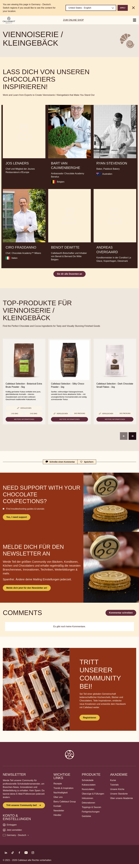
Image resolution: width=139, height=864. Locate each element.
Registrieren (89, 717)
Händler (57, 815)
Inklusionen (87, 798)
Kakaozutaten (89, 785)
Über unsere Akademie (121, 798)
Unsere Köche (117, 789)
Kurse (113, 780)
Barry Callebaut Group (65, 801)
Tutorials (114, 785)
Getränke (86, 816)
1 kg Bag (14, 413)
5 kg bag (33, 413)
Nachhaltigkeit (61, 792)
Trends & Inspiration (64, 788)
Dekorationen (88, 803)
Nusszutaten (88, 789)
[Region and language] (91, 8)
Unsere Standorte (119, 794)
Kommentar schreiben (121, 613)
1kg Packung (79, 413)
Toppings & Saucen (91, 807)
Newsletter (59, 810)
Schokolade (88, 780)
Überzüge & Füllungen (93, 794)
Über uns (58, 797)
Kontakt (57, 806)
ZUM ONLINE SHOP (73, 20)
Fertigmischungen (91, 812)
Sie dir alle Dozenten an (69, 274)
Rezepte (58, 783)
